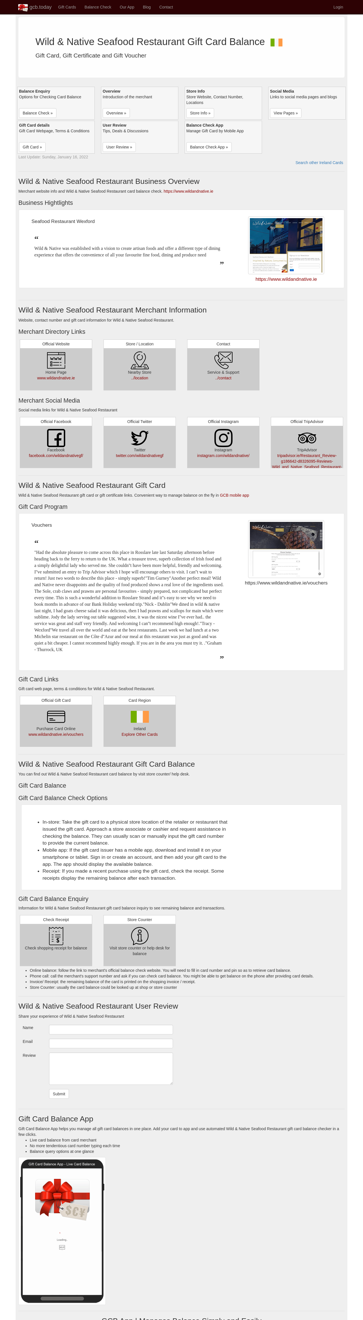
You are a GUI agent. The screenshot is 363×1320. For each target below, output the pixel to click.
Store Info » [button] (200, 113)
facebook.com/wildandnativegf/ (56, 455)
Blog (147, 7)
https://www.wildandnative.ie (188, 191)
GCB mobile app (234, 495)
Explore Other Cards (140, 734)
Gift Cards (67, 7)
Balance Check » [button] (38, 113)
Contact (166, 7)
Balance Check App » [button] (209, 147)
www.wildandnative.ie (56, 378)
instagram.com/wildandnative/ (223, 455)
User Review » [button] (119, 147)
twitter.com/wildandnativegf (139, 455)
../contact (223, 378)
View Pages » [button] (286, 113)
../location (139, 378)
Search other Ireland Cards (319, 162)
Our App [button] (127, 7)
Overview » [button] (116, 113)
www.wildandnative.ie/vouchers (56, 734)
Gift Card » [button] (32, 147)
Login (338, 7)
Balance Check (98, 7)
